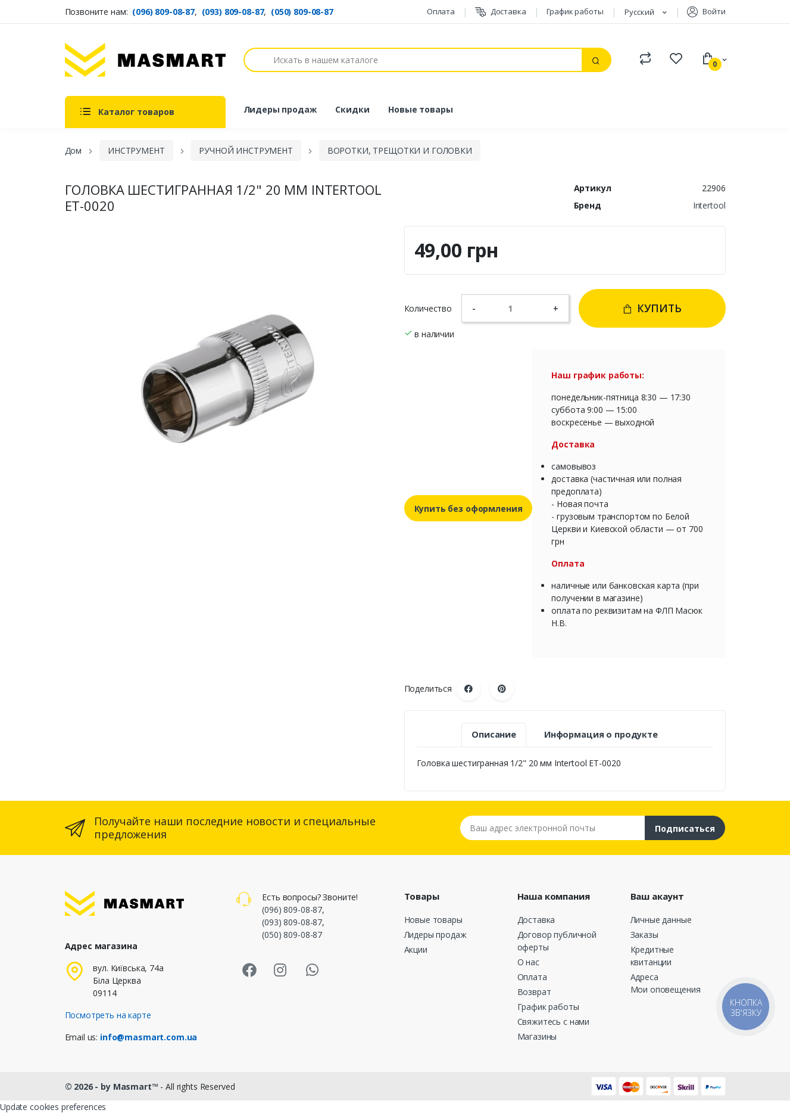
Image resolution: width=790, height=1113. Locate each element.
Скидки (352, 109)
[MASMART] (145, 60)
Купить (652, 308)
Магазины (537, 1036)
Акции (415, 949)
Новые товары (420, 109)
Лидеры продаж (280, 109)
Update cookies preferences (53, 1106)
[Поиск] (413, 60)
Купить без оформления (468, 508)
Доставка (500, 11)
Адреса (644, 977)
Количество (428, 308)
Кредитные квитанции (652, 956)
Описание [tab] (493, 734)
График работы (575, 11)
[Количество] (514, 308)
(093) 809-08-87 (233, 11)
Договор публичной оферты (557, 941)
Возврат (534, 991)
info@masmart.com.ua (148, 1037)
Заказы (644, 934)
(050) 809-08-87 (302, 11)
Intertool (709, 205)
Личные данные (661, 919)
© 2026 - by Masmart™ (113, 1086)
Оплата (441, 11)
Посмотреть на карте (108, 1015)
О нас (528, 962)
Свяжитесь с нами (553, 1021)
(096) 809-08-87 (163, 11)
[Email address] (552, 828)
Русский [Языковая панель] (640, 12)
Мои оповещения (665, 989)
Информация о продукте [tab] (601, 734)
